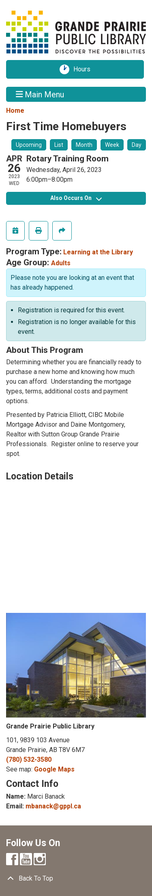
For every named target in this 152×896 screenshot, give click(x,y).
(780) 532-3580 (28, 759)
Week (112, 145)
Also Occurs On (76, 198)
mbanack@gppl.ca (53, 806)
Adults (61, 263)
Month (84, 145)
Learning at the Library (98, 252)
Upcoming (29, 145)
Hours (85, 69)
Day (136, 145)
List (58, 145)
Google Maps (54, 769)
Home (15, 110)
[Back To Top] (76, 878)
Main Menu (40, 94)
